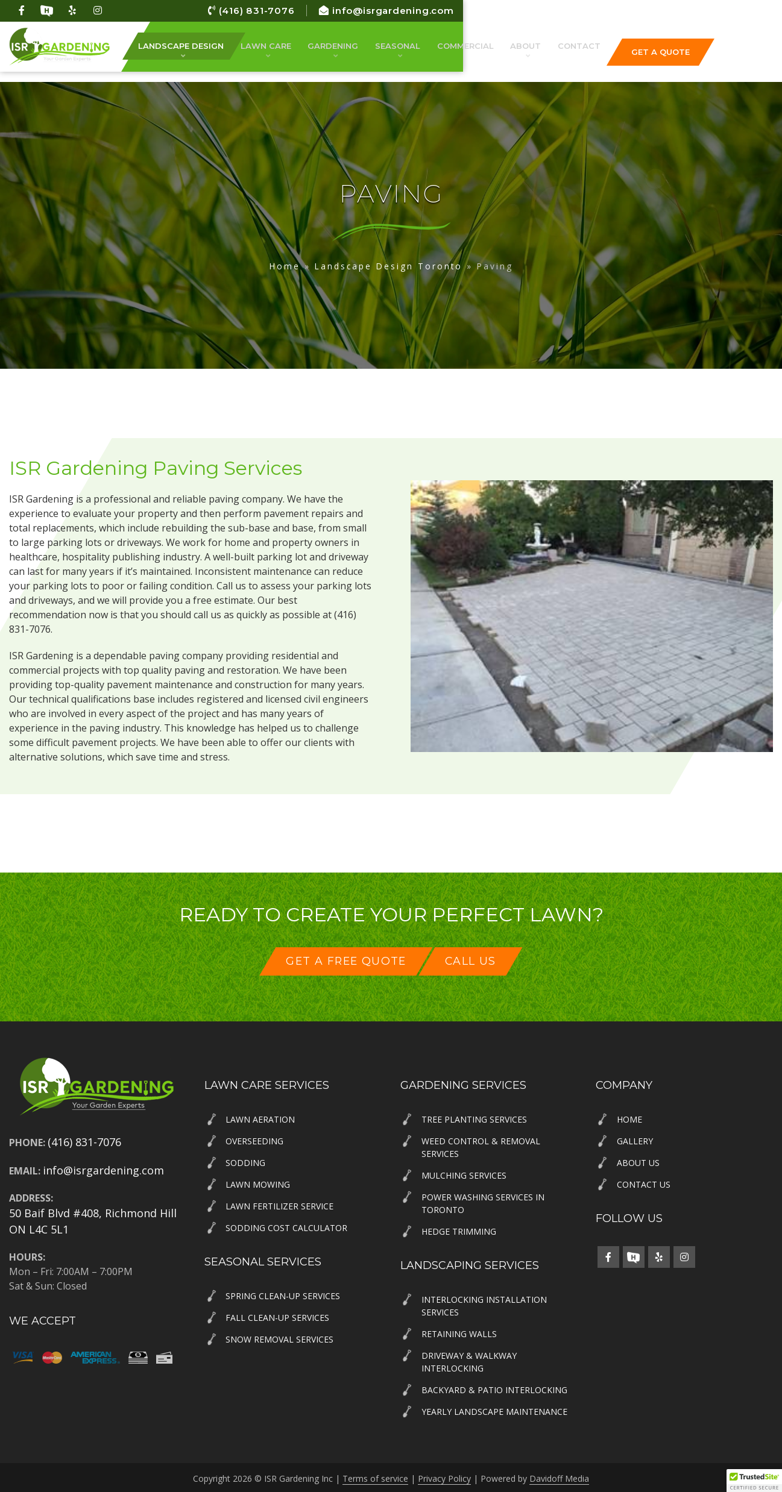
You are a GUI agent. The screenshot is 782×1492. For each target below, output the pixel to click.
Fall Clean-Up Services (277, 1315)
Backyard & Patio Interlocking (494, 1388)
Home (285, 266)
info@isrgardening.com (708, 10)
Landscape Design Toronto (388, 266)
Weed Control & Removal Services (480, 1145)
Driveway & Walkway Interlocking (469, 1360)
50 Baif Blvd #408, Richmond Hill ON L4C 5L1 (93, 1219)
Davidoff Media (559, 1476)
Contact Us (643, 1182)
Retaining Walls (459, 1332)
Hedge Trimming (458, 1229)
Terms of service (375, 1476)
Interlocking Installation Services (484, 1304)
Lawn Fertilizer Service (279, 1204)
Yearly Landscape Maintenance (494, 1409)
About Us (638, 1161)
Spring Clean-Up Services (282, 1294)
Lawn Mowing (257, 1182)
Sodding (245, 1161)
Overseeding (254, 1139)
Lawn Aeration (260, 1117)
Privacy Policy (444, 1476)
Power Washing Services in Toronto (482, 1202)
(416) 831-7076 (564, 10)
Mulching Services (463, 1173)
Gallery (635, 1139)
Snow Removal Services (279, 1337)
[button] (754, 1480)
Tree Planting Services (474, 1117)
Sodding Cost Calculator (286, 1226)
